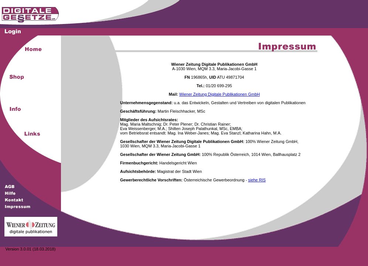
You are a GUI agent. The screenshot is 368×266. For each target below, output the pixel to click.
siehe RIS (257, 180)
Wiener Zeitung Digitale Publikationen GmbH (219, 94)
